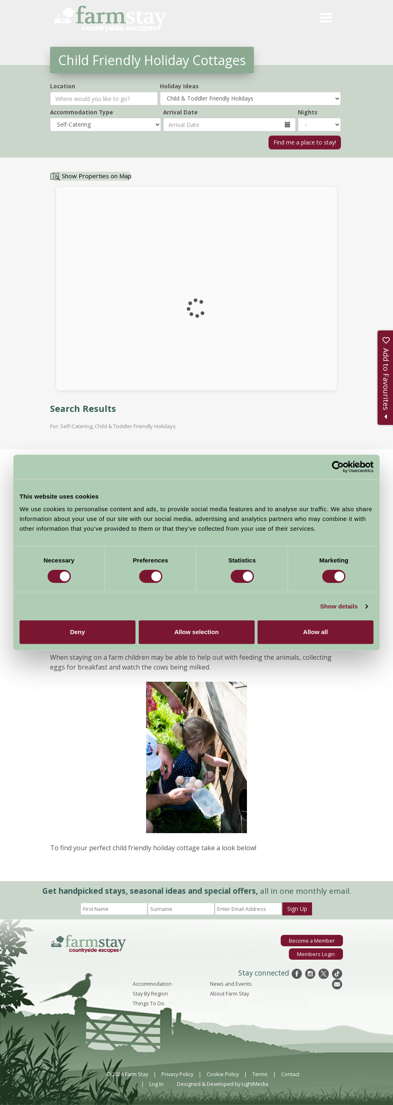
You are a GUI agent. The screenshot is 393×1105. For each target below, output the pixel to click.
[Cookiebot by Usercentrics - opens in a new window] (337, 467)
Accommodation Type (81, 112)
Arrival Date (180, 112)
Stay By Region (150, 993)
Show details (339, 606)
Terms (260, 1074)
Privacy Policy (177, 1074)
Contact (290, 1074)
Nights (307, 112)
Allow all (315, 631)
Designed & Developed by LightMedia (222, 1083)
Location (62, 86)
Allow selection (196, 631)
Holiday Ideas (179, 86)
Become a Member (312, 940)
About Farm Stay (229, 993)
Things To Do (148, 1003)
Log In (156, 1083)
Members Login (316, 954)
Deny (77, 631)
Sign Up (297, 908)
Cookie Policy (223, 1074)
